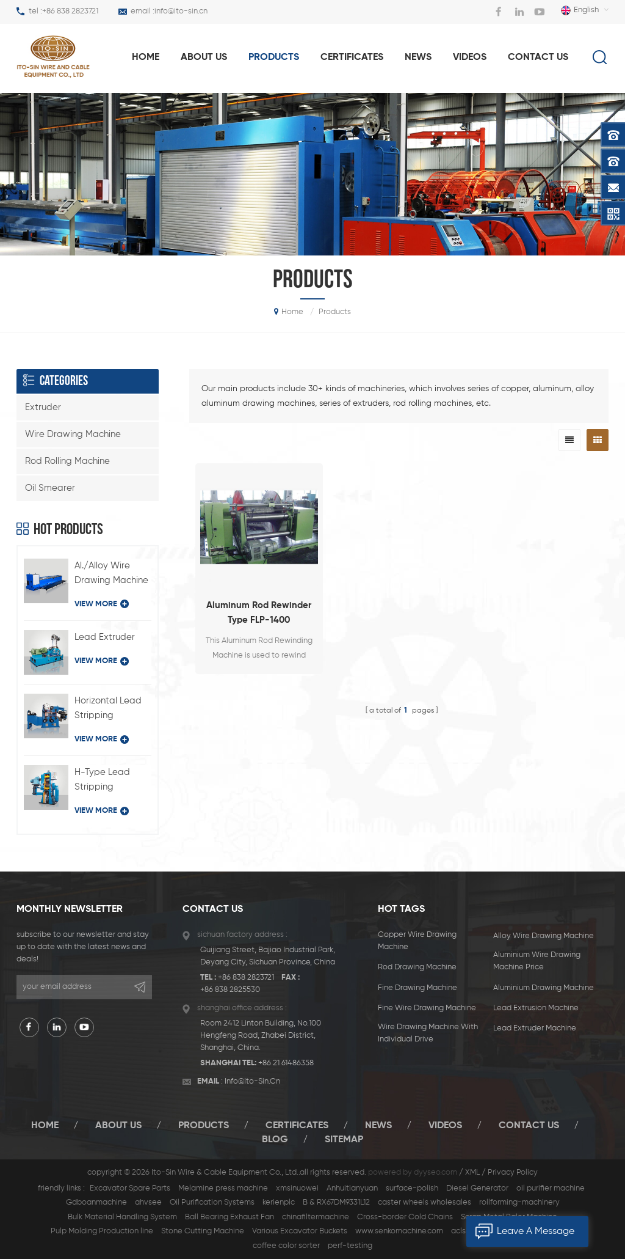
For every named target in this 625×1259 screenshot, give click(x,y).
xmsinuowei (297, 1188)
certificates (297, 1126)
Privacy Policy (513, 1172)
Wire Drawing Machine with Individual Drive (428, 1033)
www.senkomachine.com (399, 1231)
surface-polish (412, 1188)
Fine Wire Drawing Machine (427, 1008)
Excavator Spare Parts (130, 1188)
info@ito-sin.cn (181, 11)
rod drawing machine (417, 967)
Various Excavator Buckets (299, 1231)
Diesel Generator (477, 1188)
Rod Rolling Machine (67, 461)
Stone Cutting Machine (202, 1231)
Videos (469, 57)
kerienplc (278, 1202)
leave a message (520, 1231)
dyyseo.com (435, 1172)
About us (204, 57)
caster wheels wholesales (424, 1202)
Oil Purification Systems (212, 1202)
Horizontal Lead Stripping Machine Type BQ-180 (108, 709)
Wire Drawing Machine (73, 434)
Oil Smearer (50, 488)
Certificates (351, 57)
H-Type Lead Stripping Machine (102, 781)
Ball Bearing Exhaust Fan (229, 1217)
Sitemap (344, 1140)
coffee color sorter (286, 1246)
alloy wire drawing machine (543, 936)
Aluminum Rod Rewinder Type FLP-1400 (258, 613)
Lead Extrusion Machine (536, 1008)
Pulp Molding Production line (102, 1231)
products (273, 57)
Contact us (538, 57)
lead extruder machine (534, 1028)
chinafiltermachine (315, 1217)
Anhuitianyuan (352, 1188)
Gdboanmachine (96, 1202)
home (145, 57)
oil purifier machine (550, 1188)
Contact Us (529, 1126)
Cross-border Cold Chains (405, 1217)
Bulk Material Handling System (122, 1217)
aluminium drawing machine (543, 988)
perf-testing (350, 1246)
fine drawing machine (417, 988)
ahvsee (148, 1202)
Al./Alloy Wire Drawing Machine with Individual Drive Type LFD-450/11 (111, 574)
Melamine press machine (223, 1188)
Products (203, 1126)
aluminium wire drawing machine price (536, 961)
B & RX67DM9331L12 (336, 1202)
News (418, 57)
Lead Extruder (104, 637)
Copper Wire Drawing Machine (417, 941)
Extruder (43, 407)
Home (45, 1126)
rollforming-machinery (519, 1202)
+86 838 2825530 (230, 990)
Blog (275, 1140)
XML (472, 1172)
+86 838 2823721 (70, 11)
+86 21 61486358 (286, 1063)
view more (101, 604)
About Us (118, 1126)
